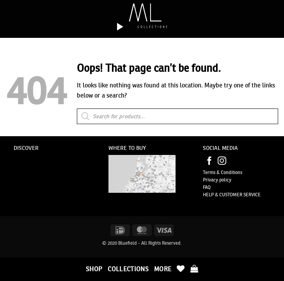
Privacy (210, 180)
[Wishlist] (181, 268)
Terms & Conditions (222, 172)
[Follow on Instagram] (222, 161)
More (162, 269)
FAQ (207, 187)
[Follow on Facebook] (209, 161)
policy (224, 180)
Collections (128, 269)
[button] (194, 268)
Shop (94, 269)
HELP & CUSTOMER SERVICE (232, 194)
